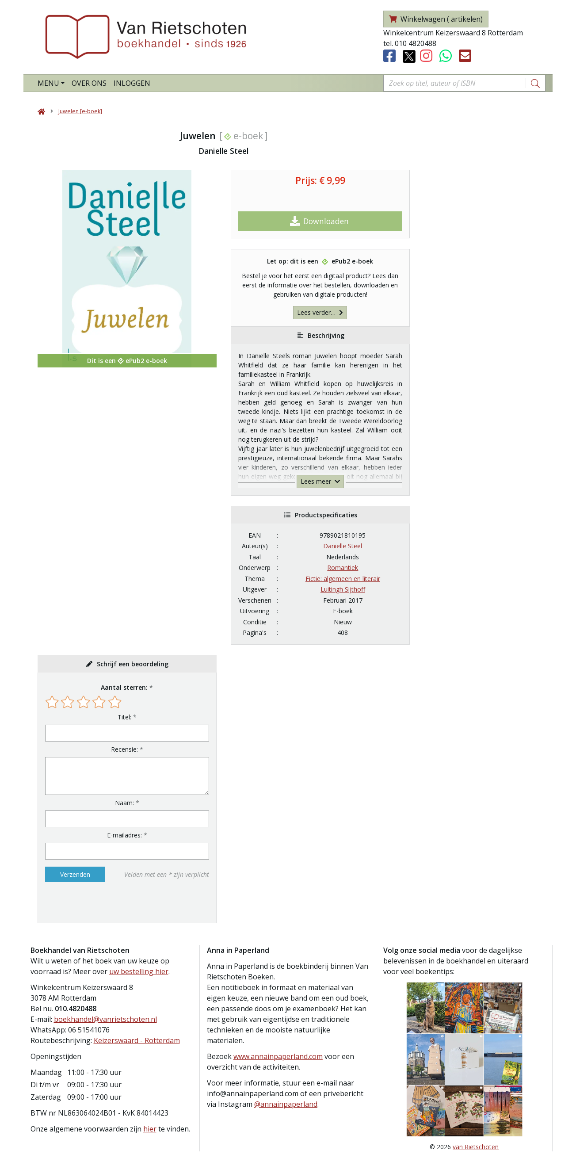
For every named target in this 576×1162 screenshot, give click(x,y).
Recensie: (124, 749)
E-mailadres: (124, 835)
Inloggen (132, 83)
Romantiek (342, 567)
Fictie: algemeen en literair (342, 578)
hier (149, 1129)
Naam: (124, 803)
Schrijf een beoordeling (132, 664)
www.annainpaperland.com (278, 1056)
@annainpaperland (285, 1104)
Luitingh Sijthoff (342, 589)
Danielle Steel (342, 546)
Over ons (89, 83)
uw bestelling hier (138, 971)
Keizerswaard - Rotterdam (137, 1040)
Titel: (124, 717)
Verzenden (75, 874)
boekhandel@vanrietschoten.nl (105, 1019)
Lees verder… (320, 312)
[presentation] (101, 902)
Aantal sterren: (124, 687)
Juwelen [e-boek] (80, 111)
